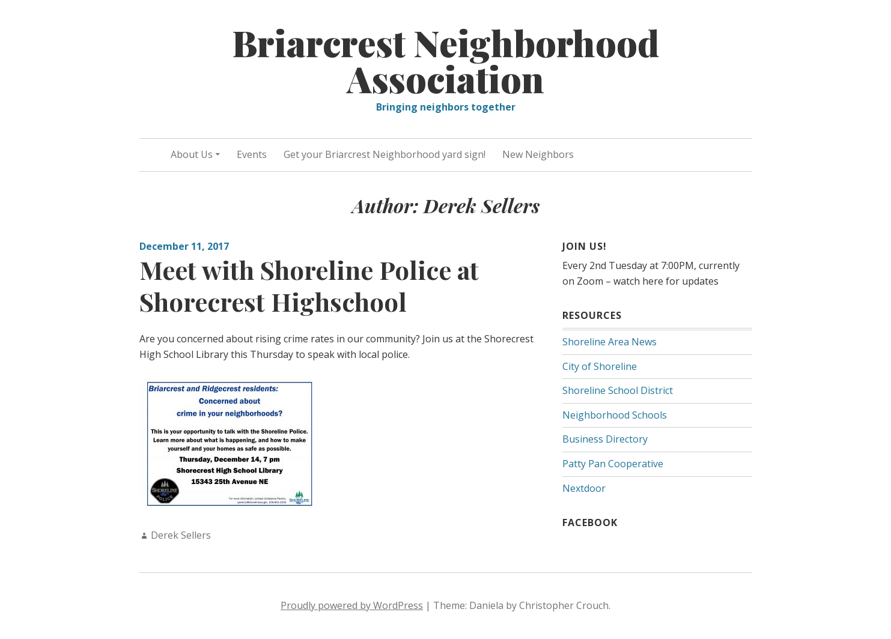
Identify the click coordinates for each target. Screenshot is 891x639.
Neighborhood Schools (614, 415)
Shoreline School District (617, 390)
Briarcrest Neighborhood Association (445, 60)
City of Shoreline (599, 366)
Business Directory (605, 439)
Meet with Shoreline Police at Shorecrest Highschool (309, 285)
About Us (192, 154)
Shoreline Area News (609, 341)
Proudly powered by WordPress (352, 605)
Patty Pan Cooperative (612, 463)
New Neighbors (538, 154)
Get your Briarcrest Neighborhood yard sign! (384, 154)
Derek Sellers (181, 535)
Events (252, 154)
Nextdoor (584, 488)
